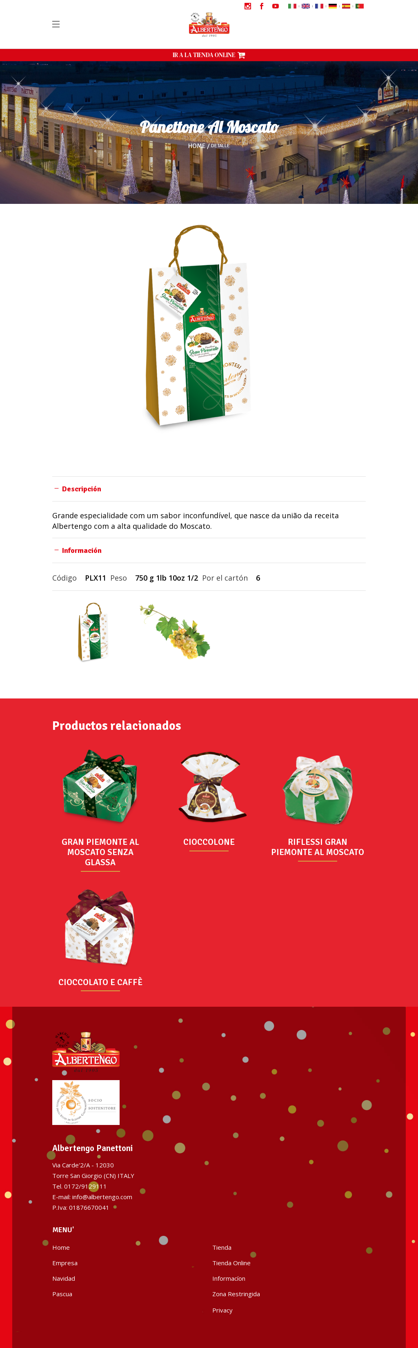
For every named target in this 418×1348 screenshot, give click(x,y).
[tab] (209, 488)
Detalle (220, 146)
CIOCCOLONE (209, 842)
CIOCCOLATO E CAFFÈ (100, 982)
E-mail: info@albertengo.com (92, 1197)
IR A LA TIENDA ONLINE (209, 55)
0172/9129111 (85, 1186)
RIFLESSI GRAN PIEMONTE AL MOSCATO (317, 847)
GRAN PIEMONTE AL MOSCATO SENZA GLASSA (100, 852)
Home (197, 146)
